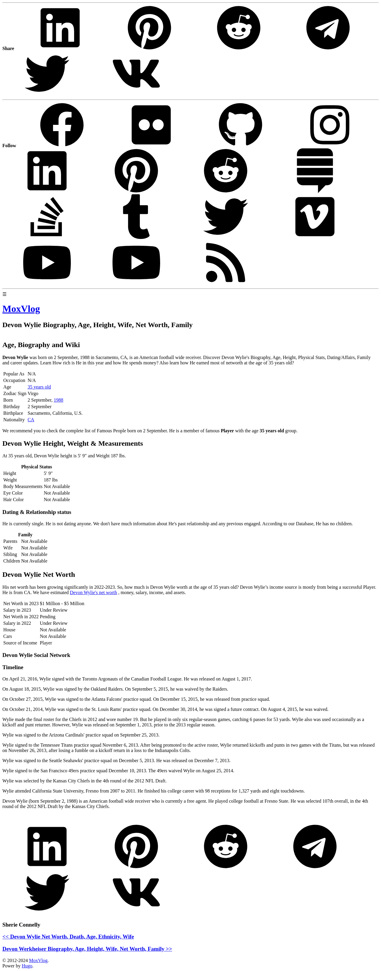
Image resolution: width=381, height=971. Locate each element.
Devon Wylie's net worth (93, 592)
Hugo (27, 965)
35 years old (39, 386)
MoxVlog (38, 960)
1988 (58, 400)
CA (31, 419)
